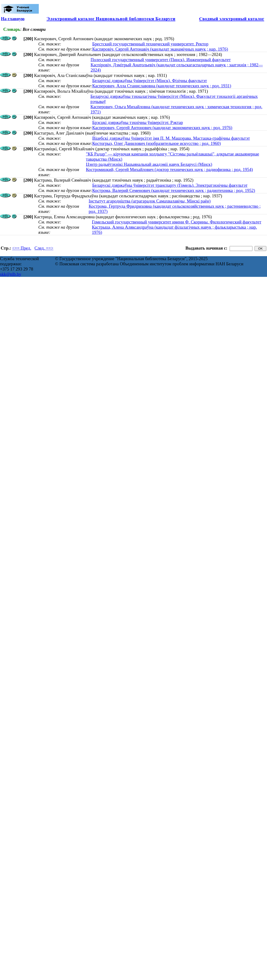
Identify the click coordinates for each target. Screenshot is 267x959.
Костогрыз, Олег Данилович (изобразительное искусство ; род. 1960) (156, 143)
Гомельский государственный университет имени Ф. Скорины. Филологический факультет (176, 221)
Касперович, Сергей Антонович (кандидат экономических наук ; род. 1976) (162, 127)
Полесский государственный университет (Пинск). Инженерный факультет (161, 59)
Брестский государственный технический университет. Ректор (150, 43)
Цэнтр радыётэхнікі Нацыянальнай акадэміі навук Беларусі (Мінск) (149, 164)
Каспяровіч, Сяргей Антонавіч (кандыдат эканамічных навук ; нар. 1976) (160, 49)
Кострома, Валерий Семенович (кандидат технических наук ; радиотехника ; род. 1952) (173, 190)
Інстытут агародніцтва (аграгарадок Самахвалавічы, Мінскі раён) (150, 201)
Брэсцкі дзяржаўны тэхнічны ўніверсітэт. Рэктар (137, 122)
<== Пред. (21, 248)
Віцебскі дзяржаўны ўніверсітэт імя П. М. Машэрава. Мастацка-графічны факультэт (171, 138)
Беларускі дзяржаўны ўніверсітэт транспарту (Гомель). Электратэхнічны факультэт (169, 185)
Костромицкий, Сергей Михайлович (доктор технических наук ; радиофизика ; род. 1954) (169, 169)
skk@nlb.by (10, 274)
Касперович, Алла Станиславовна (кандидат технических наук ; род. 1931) (161, 85)
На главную (12, 18)
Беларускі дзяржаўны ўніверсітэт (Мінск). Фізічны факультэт (149, 80)
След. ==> (44, 248)
